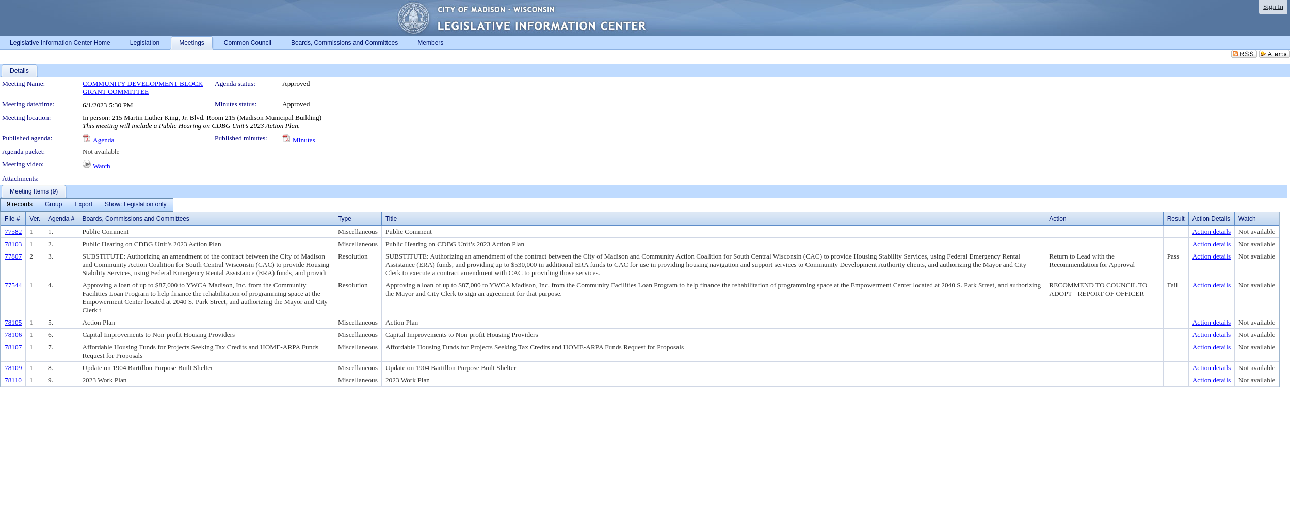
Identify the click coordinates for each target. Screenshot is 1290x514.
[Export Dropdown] (83, 205)
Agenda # (61, 218)
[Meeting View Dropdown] (135, 205)
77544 (13, 285)
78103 (13, 244)
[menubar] (86, 205)
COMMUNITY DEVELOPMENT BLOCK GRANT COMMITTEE (143, 87)
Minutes (304, 140)
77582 (13, 231)
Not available (101, 151)
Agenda (103, 140)
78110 (13, 380)
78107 (13, 347)
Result (1176, 218)
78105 (13, 322)
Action (1057, 218)
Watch (101, 166)
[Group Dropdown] (53, 205)
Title (391, 218)
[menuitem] (20, 205)
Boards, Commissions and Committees (135, 218)
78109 (13, 368)
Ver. (34, 218)
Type (344, 218)
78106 (13, 335)
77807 (13, 256)
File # (12, 218)
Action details (1211, 231)
